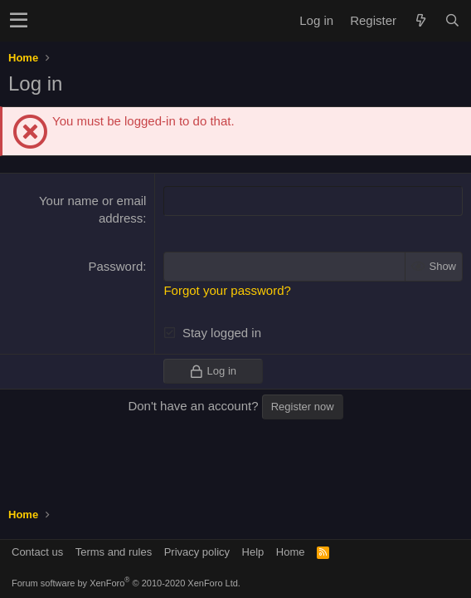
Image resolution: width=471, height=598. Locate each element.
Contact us (37, 552)
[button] (18, 21)
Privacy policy (197, 552)
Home (290, 552)
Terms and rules (113, 552)
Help (253, 552)
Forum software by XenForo (126, 583)
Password (115, 266)
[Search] (452, 20)
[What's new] (420, 20)
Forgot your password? (226, 290)
